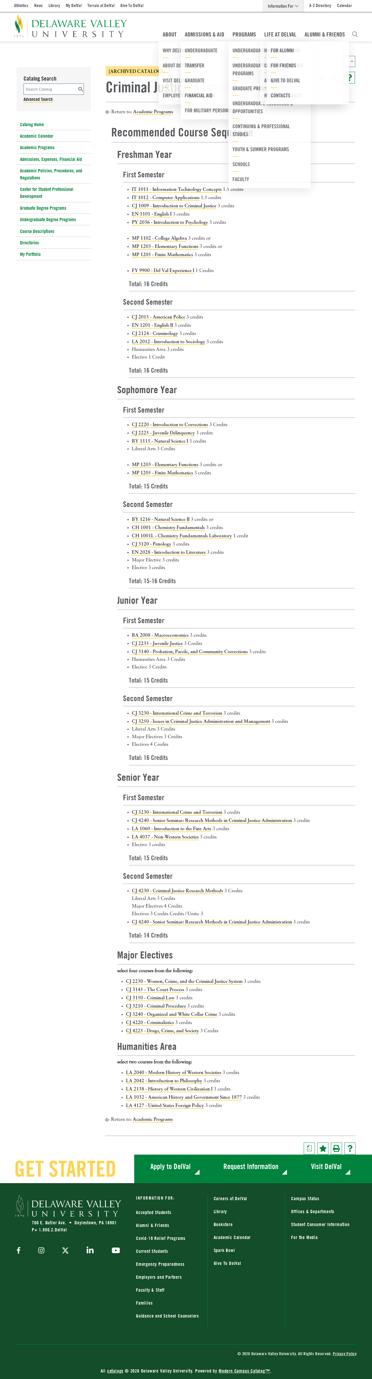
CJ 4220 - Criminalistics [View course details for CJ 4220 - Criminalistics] (150, 1022)
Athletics (21, 5)
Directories (29, 243)
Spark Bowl (224, 1250)
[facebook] (20, 1251)
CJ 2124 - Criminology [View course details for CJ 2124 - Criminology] (155, 333)
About (170, 34)
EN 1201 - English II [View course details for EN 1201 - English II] (152, 325)
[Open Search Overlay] (355, 34)
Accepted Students (153, 1212)
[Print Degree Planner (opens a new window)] (308, 78)
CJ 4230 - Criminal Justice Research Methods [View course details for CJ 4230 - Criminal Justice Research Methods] (177, 890)
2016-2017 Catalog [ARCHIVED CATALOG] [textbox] (277, 61)
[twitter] (65, 1251)
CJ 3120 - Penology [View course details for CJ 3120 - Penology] (151, 544)
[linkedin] (90, 1251)
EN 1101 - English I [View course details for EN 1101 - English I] (152, 214)
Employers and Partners (159, 1277)
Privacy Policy (345, 1353)
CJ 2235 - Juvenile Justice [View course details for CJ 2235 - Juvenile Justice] (157, 643)
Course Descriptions (37, 231)
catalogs (115, 1371)
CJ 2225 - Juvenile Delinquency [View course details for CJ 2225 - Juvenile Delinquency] (163, 433)
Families (144, 1303)
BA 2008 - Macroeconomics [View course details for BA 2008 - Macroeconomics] (160, 635)
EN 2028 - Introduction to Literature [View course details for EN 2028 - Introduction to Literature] (169, 552)
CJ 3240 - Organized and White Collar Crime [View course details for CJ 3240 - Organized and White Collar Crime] (171, 1014)
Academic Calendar (36, 136)
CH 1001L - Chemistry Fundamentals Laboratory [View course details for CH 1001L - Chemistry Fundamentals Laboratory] (182, 535)
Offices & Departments (312, 1211)
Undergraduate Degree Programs (48, 219)
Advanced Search (38, 99)
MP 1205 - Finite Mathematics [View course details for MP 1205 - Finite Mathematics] (162, 254)
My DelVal (74, 5)
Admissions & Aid (204, 34)
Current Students (152, 1251)
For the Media (304, 1237)
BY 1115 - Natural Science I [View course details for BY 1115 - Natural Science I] (160, 441)
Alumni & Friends (325, 34)
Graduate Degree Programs (43, 208)
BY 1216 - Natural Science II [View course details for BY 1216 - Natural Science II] (161, 519)
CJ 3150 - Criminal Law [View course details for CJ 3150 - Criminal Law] (150, 998)
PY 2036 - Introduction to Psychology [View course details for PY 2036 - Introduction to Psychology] (170, 222)
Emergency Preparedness (160, 1264)
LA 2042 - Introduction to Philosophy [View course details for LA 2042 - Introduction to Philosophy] (164, 1080)
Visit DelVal (326, 1166)
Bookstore (223, 1224)
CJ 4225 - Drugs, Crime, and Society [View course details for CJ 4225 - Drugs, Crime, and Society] (162, 1030)
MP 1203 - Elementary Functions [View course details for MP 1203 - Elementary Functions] (165, 246)
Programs (244, 34)
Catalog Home (32, 124)
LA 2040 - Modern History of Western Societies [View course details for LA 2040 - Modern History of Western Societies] (173, 1072)
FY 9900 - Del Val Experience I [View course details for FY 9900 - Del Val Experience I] (163, 270)
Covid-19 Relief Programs (160, 1238)
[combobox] (296, 61)
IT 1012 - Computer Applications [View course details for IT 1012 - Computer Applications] (166, 197)
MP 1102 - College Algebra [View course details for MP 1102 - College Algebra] (159, 238)
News (38, 5)
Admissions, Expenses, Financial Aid (51, 159)
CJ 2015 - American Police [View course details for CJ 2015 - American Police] (158, 317)
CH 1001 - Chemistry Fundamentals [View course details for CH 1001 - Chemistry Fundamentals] (168, 527)
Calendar (344, 5)
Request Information (250, 1166)
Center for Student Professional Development (46, 192)
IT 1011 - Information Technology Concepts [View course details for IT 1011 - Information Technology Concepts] (177, 189)
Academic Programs (37, 147)
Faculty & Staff (150, 1290)
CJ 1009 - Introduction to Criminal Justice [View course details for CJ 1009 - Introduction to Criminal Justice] (174, 206)
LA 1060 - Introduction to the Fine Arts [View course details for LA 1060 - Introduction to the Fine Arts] (171, 828)
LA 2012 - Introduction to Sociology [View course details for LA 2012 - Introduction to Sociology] (168, 341)
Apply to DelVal (170, 1166)
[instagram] (41, 1251)
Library (54, 5)
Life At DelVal (280, 34)
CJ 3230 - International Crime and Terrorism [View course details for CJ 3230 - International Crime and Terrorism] (177, 713)
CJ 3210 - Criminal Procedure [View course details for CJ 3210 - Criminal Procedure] (156, 1006)
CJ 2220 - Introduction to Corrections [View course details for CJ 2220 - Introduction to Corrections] (170, 424)
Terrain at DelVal (100, 5)
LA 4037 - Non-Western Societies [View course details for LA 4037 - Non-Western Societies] (165, 837)
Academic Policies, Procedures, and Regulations (51, 174)
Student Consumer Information (320, 1224)
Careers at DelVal (231, 1198)
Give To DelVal (131, 5)
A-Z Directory (320, 5)
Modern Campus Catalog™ (244, 1371)
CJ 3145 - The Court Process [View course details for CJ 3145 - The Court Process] (155, 989)
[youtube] (114, 1251)
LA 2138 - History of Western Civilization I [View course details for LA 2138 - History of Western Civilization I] (169, 1089)
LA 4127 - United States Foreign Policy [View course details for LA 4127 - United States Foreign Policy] (165, 1105)
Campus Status (305, 1198)
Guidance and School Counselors (167, 1316)
